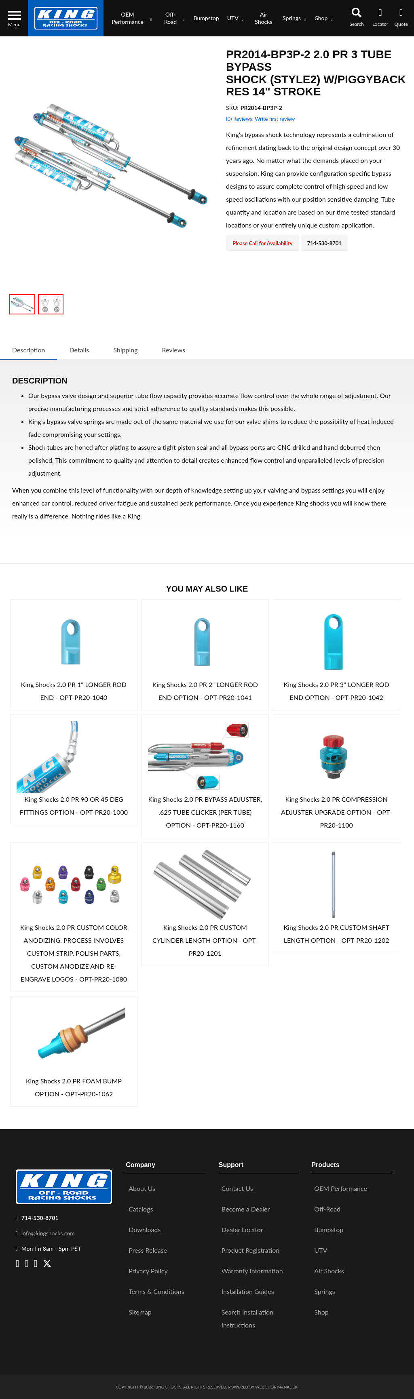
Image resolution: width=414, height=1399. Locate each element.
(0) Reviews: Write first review (260, 119)
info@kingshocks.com (48, 1233)
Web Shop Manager (276, 1386)
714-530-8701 (40, 1217)
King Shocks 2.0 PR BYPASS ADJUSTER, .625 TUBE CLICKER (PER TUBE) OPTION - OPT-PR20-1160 (205, 812)
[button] (130, 18)
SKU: (232, 107)
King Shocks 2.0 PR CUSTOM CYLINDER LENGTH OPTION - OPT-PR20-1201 (205, 940)
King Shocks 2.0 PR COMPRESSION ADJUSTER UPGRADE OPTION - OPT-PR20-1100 (336, 812)
